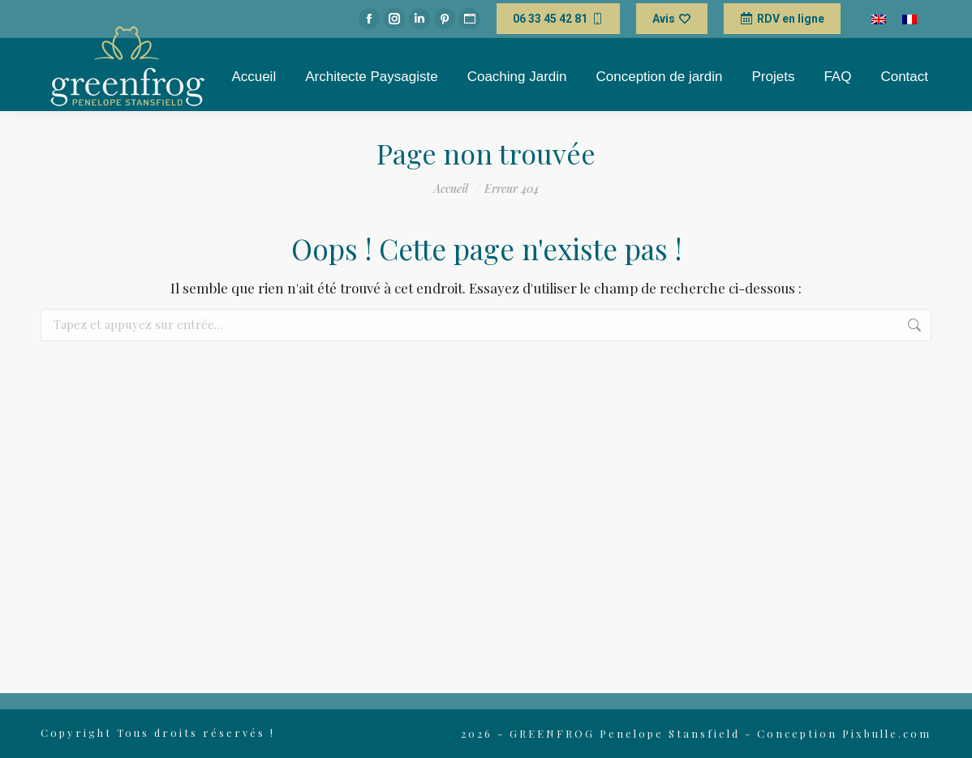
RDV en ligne (782, 18)
